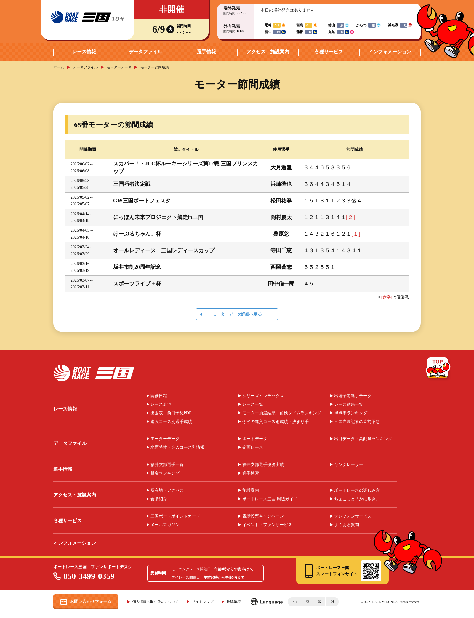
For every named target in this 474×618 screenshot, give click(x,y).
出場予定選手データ (352, 396)
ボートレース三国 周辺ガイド (269, 499)
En (294, 601)
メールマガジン (165, 525)
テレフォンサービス (352, 516)
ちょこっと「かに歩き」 (357, 499)
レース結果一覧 (348, 405)
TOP (438, 369)
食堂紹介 (158, 499)
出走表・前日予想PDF (170, 413)
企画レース (252, 447)
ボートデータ (254, 439)
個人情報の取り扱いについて (155, 602)
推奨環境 (234, 602)
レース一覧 (252, 405)
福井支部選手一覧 (167, 465)
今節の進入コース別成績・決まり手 (275, 422)
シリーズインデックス (263, 396)
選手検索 (250, 473)
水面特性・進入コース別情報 (177, 447)
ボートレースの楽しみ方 (357, 490)
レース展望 (160, 405)
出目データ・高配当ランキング (363, 439)
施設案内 (250, 490)
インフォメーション (390, 51)
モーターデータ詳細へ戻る (237, 314)
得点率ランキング (350, 413)
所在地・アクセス (167, 490)
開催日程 (158, 396)
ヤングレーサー (348, 465)
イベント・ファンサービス (267, 525)
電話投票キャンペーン (263, 516)
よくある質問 (346, 525)
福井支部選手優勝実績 (263, 465)
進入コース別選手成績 (171, 422)
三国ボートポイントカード (175, 516)
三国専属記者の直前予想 (357, 422)
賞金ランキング (165, 473)
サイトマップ (202, 602)
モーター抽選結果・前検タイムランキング (281, 413)
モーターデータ (119, 67)
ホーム (58, 67)
